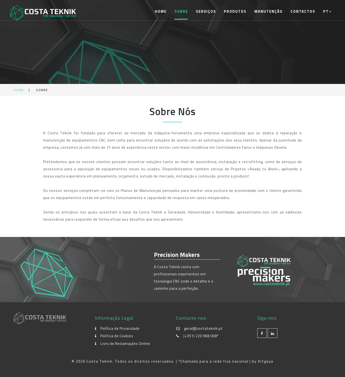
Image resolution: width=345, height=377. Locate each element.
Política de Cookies (116, 336)
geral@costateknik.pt (203, 328)
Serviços (206, 11)
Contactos (303, 11)
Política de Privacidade (120, 328)
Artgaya (265, 361)
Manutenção (268, 11)
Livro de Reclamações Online (125, 343)
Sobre (181, 11)
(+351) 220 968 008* (201, 336)
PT (327, 11)
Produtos (235, 11)
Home (161, 11)
